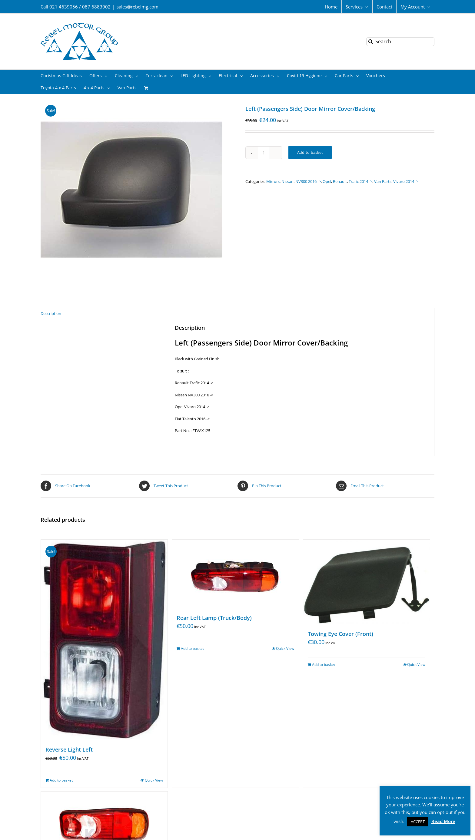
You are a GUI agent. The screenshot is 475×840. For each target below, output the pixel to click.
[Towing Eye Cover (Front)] (366, 582)
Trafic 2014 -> (360, 181)
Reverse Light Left (69, 749)
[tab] (92, 314)
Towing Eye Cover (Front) (340, 633)
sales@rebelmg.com (137, 7)
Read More (443, 821)
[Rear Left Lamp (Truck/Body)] (235, 574)
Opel (327, 181)
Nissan (287, 181)
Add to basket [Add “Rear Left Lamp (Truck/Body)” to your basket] (192, 648)
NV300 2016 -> (308, 181)
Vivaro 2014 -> (405, 181)
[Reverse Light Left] (104, 639)
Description (51, 313)
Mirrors (273, 181)
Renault (340, 181)
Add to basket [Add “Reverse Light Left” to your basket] (61, 780)
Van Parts (382, 181)
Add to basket (310, 152)
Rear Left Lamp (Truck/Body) (214, 617)
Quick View (154, 780)
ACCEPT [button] (418, 821)
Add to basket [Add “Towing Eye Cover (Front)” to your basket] (323, 664)
